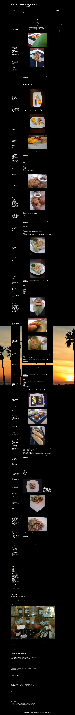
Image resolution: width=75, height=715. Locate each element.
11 (57, 25)
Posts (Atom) (40, 544)
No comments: (42, 76)
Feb (59, 38)
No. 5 (24, 12)
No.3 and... (26, 226)
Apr (59, 27)
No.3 (24, 285)
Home (39, 644)
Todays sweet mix (28, 84)
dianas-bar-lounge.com (24, 4)
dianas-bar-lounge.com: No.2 (31, 368)
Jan (59, 40)
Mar (59, 37)
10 (57, 42)
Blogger (50, 712)
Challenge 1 (26, 464)
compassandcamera (40, 712)
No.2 (24, 379)
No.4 (24, 162)
